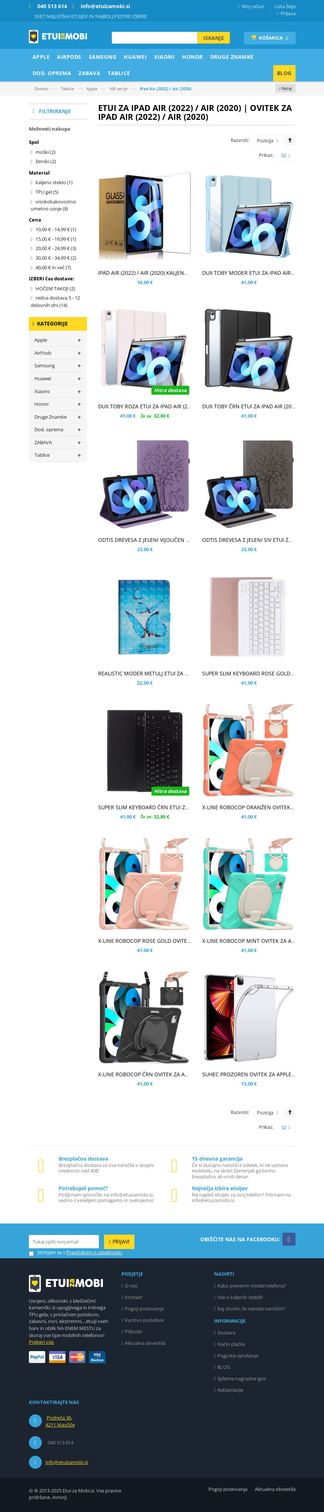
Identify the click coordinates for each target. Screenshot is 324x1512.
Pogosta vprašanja (237, 1355)
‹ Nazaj (285, 88)
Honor (41, 404)
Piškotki (133, 1331)
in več (53, 267)
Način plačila (231, 1344)
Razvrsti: (240, 140)
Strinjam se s (47, 1252)
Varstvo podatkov (144, 1320)
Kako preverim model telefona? (251, 1285)
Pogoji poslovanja (144, 1308)
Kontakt (134, 1297)
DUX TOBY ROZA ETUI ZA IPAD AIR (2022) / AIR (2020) (162, 406)
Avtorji (59, 1497)
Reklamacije (230, 1390)
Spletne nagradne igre (241, 1378)
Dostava (226, 1332)
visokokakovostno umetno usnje (54, 205)
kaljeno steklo (54, 182)
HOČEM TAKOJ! (55, 288)
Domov (41, 88)
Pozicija (265, 140)
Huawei (42, 378)
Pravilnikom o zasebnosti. (94, 1252)
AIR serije (118, 88)
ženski (46, 161)
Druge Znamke (50, 417)
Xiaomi (42, 391)
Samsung (44, 365)
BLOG (223, 1367)
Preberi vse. (41, 1342)
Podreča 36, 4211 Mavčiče (60, 1421)
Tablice (67, 88)
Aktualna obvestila (145, 1343)
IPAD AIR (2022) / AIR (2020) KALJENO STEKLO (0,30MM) (165, 272)
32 (285, 155)
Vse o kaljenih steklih (240, 1297)
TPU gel (47, 192)
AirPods (42, 353)
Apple (91, 88)
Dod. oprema (48, 429)
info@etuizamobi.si (67, 1462)
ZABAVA (43, 442)
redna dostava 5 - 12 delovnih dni (55, 301)
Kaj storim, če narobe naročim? (251, 1308)
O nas (131, 1285)
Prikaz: (266, 155)
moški (46, 152)
